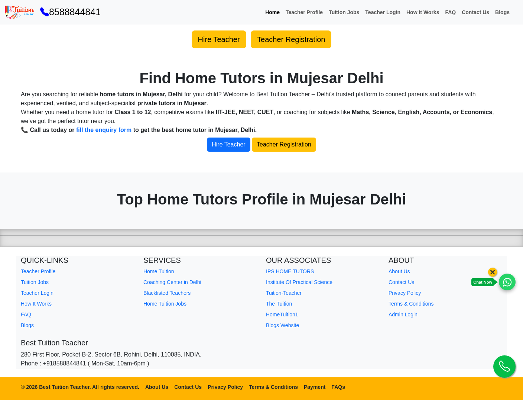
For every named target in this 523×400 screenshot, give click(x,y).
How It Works (422, 12)
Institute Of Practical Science (299, 282)
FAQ (450, 12)
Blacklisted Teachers (167, 293)
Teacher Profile (304, 12)
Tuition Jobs (344, 12)
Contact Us (475, 12)
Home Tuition (158, 271)
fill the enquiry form (103, 130)
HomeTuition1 (282, 314)
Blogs (502, 12)
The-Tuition (279, 304)
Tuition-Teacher (284, 293)
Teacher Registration (291, 39)
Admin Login (403, 314)
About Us (399, 271)
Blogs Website (282, 325)
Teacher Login (382, 12)
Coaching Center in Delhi (172, 282)
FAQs (338, 387)
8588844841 (70, 12)
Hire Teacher (219, 39)
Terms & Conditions (411, 304)
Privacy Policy (405, 293)
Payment (314, 387)
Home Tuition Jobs (164, 304)
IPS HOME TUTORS (290, 271)
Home (272, 12)
